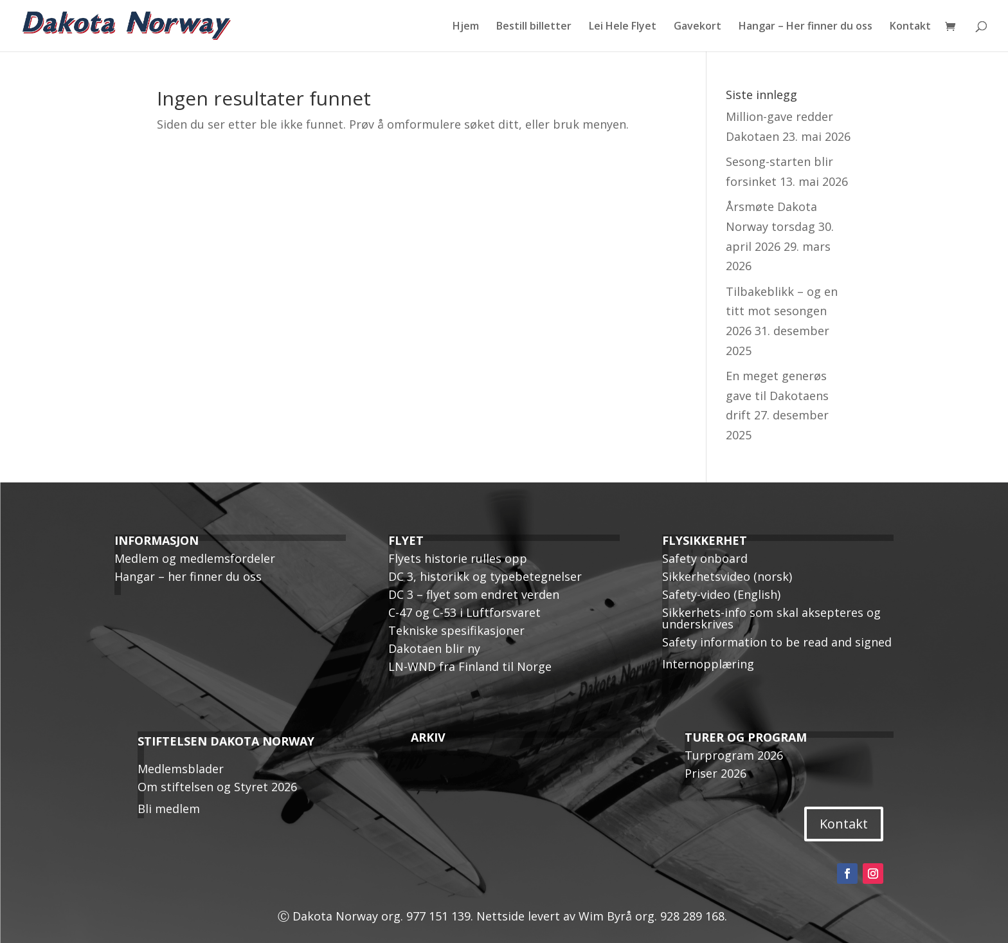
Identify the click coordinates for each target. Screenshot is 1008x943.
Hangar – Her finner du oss (805, 27)
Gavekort (697, 27)
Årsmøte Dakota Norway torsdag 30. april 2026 (780, 226)
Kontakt (910, 27)
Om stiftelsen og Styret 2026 (217, 786)
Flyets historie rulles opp (457, 558)
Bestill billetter (534, 27)
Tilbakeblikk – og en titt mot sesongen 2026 (782, 311)
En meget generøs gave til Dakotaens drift (777, 395)
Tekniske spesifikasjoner (456, 630)
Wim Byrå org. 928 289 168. (654, 916)
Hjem (466, 27)
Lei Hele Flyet (622, 27)
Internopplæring (708, 664)
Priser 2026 (715, 773)
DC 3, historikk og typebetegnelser (485, 576)
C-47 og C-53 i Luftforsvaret (464, 612)
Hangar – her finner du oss (188, 576)
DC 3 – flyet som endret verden (473, 594)
